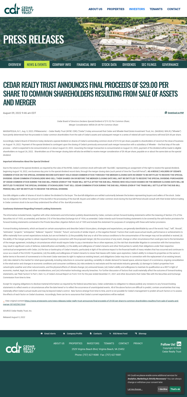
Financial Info (86, 64)
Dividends (129, 64)
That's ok (175, 389)
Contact (124, 379)
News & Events (37, 64)
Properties (75, 379)
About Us (58, 379)
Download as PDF (174, 112)
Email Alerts (49, 369)
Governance (170, 64)
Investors (93, 379)
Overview (14, 64)
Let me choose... (135, 389)
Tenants (109, 379)
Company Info (61, 64)
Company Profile (74, 369)
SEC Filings (149, 64)
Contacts (98, 369)
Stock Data (109, 64)
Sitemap (143, 369)
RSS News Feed (120, 369)
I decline (163, 389)
